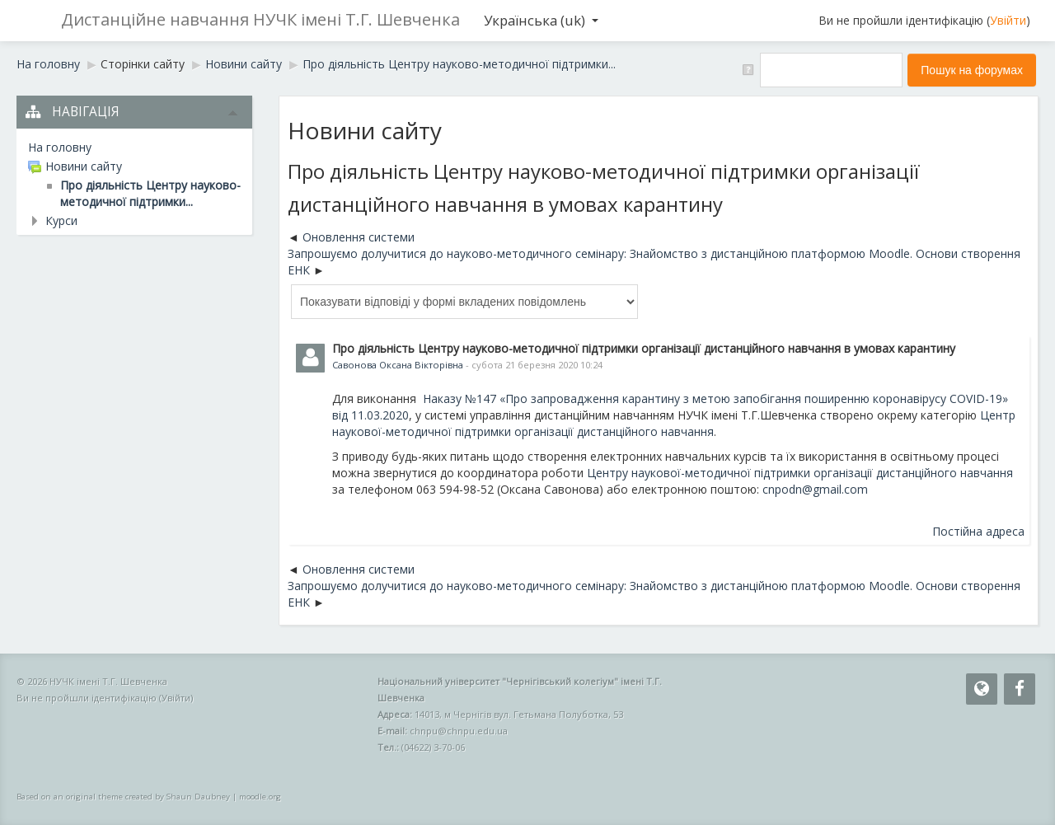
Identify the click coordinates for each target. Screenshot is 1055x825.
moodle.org (260, 796)
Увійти (1008, 20)
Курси (61, 220)
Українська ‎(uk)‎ (541, 20)
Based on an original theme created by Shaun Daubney (123, 796)
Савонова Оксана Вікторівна (397, 365)
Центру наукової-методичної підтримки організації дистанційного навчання (800, 472)
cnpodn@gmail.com (815, 489)
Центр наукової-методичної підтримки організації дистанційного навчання (673, 423)
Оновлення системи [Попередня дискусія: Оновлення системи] (358, 237)
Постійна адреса (978, 531)
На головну (59, 147)
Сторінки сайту (143, 64)
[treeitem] (134, 147)
